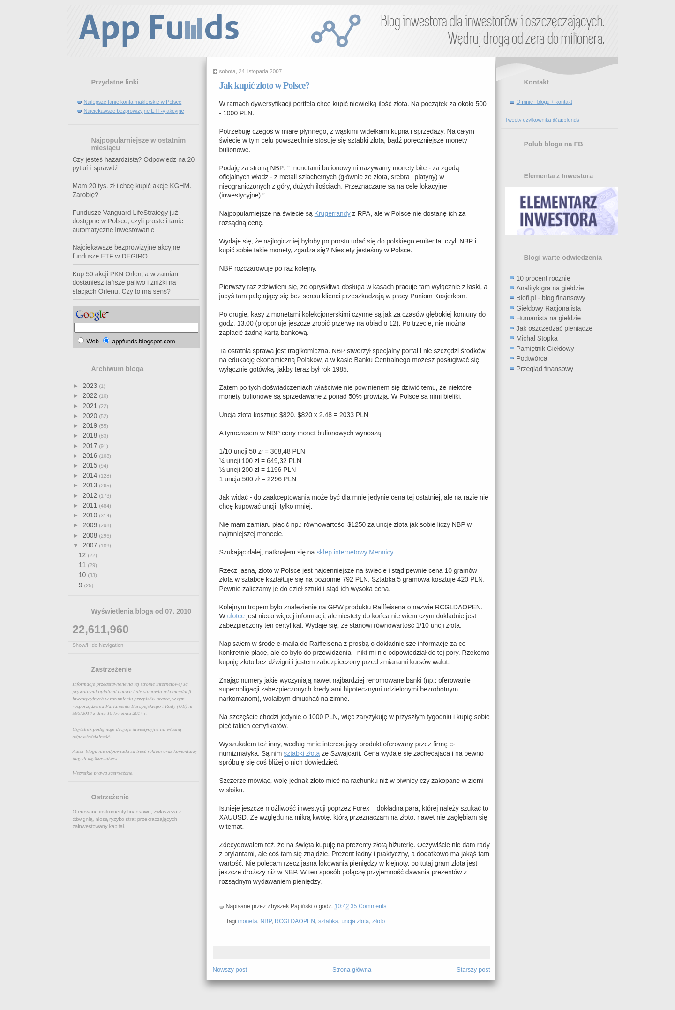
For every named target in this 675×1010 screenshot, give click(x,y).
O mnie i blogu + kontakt (544, 102)
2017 (90, 445)
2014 (90, 475)
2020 (90, 415)
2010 (90, 515)
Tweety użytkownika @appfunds (542, 119)
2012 (90, 495)
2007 (90, 545)
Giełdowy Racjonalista (549, 308)
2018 (90, 435)
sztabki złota (302, 753)
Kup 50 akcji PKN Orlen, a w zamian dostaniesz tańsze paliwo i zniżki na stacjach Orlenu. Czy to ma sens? (126, 282)
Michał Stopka (537, 338)
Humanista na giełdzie (549, 318)
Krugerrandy (333, 213)
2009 (90, 525)
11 (83, 565)
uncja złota (355, 921)
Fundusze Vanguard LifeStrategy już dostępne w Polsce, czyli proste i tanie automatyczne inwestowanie (128, 221)
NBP (265, 921)
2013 (90, 485)
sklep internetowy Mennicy (354, 552)
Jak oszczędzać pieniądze (555, 328)
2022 (90, 395)
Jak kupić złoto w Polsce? (264, 85)
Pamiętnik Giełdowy (545, 348)
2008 (90, 535)
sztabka (328, 921)
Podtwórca (532, 358)
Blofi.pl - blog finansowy (551, 298)
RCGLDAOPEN (295, 921)
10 (83, 574)
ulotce (236, 616)
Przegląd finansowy (545, 368)
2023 (90, 385)
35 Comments (369, 906)
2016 (90, 455)
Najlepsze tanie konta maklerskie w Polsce (133, 102)
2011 (90, 505)
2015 (90, 465)
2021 (90, 406)
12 (83, 555)
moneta (247, 921)
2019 (90, 425)
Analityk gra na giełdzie (550, 288)
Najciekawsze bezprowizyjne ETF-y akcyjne (134, 111)
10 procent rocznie (543, 278)
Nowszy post (230, 969)
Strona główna (351, 969)
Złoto (378, 921)
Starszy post (473, 969)
